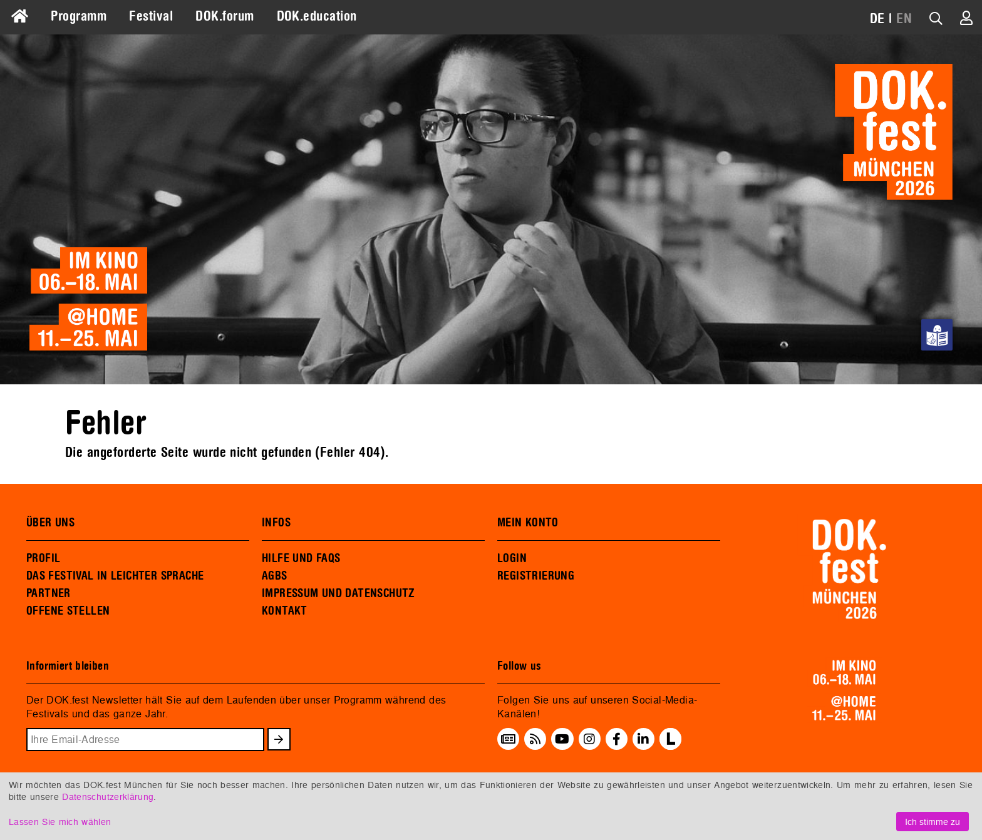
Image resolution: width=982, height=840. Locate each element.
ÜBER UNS (50, 522)
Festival (151, 16)
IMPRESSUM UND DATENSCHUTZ (338, 593)
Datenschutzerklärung (107, 796)
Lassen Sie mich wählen (60, 821)
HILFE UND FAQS (301, 558)
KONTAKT (285, 611)
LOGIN (512, 558)
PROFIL (43, 558)
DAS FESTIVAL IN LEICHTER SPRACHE (115, 576)
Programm (78, 16)
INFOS (276, 522)
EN (904, 18)
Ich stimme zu (932, 821)
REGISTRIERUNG (535, 576)
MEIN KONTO (528, 522)
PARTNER (48, 593)
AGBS (274, 576)
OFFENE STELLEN (68, 611)
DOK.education (317, 16)
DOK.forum (224, 16)
